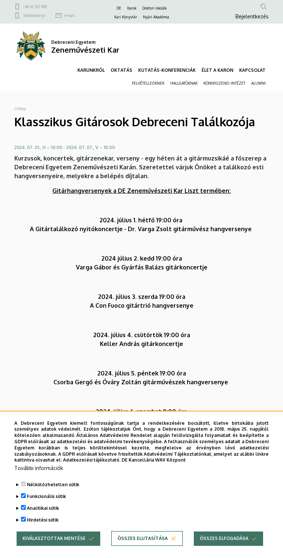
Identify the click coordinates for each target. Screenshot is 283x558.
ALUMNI (258, 83)
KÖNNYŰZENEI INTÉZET (224, 83)
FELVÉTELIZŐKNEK (148, 83)
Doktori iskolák (154, 8)
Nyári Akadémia (156, 17)
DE (118, 8)
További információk (38, 482)
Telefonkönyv (34, 15)
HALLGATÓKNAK (184, 83)
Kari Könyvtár (125, 17)
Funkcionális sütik (46, 510)
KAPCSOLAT (252, 70)
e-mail (69, 15)
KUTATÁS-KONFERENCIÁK (167, 70)
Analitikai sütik (43, 522)
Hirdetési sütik (43, 534)
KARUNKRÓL (91, 70)
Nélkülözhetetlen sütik (53, 498)
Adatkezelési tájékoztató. (91, 474)
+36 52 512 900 (35, 6)
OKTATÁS (121, 70)
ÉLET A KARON (217, 70)
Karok (131, 8)
